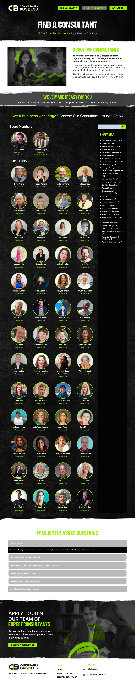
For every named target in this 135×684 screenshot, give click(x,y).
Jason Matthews (19, 371)
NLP (103, 196)
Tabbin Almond (41, 184)
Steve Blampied (19, 211)
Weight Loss (107, 205)
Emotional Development (111, 174)
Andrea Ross (19, 480)
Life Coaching (107, 165)
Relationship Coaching (111, 242)
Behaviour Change (109, 152)
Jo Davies (63, 237)
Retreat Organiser (109, 188)
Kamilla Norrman (63, 400)
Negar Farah (41, 264)
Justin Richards (85, 454)
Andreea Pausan (19, 427)
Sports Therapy (108, 226)
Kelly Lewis (63, 344)
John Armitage (63, 184)
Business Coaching (109, 158)
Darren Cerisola (85, 211)
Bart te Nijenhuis (41, 400)
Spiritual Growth (108, 179)
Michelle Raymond (63, 454)
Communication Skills (110, 162)
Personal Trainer (108, 229)
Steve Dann (41, 237)
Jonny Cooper (19, 150)
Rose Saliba (41, 480)
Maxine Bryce (41, 211)
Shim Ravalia (41, 454)
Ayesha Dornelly (85, 237)
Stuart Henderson (85, 291)
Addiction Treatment (110, 208)
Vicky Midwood (85, 371)
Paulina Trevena (41, 507)
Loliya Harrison (63, 291)
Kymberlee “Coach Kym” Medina (63, 372)
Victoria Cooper (41, 150)
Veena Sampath (19, 454)
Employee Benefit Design (112, 217)
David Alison (19, 184)
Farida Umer (63, 507)
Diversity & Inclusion (110, 182)
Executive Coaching (110, 140)
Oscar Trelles (19, 507)
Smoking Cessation (110, 202)
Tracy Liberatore (85, 344)
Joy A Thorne (85, 480)
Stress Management (110, 149)
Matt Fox (85, 264)
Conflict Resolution (109, 185)
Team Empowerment (110, 155)
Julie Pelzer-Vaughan (41, 427)
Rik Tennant (63, 480)
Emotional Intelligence (111, 171)
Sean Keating (85, 317)
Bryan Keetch (19, 344)
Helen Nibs (19, 400)
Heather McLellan (41, 371)
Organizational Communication (108, 192)
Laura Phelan (63, 427)
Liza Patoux (85, 400)
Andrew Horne (63, 317)
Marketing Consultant (110, 211)
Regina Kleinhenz (41, 344)
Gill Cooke (19, 237)
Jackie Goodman (41, 291)
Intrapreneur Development (112, 232)
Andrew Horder (41, 317)
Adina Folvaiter (63, 264)
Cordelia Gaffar (19, 291)
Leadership (106, 143)
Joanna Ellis (19, 264)
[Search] (123, 127)
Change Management (110, 168)
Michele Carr (63, 211)
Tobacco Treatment (110, 223)
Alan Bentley (85, 184)
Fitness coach (107, 199)
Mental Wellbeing (109, 146)
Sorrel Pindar (85, 427)
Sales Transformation (110, 214)
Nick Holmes (19, 317)
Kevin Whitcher (85, 507)
